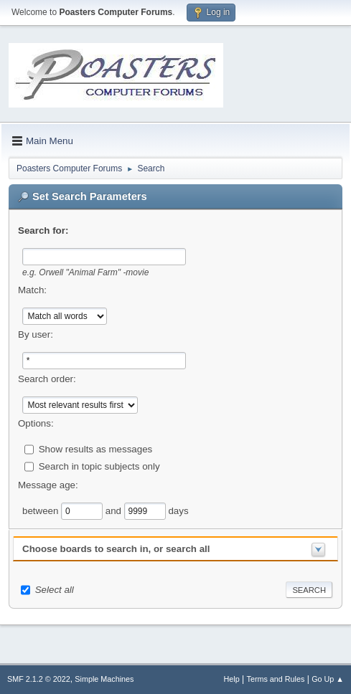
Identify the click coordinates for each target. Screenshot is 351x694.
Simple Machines (104, 679)
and (115, 510)
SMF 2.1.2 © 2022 (38, 679)
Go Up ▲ (328, 679)
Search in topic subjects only (99, 465)
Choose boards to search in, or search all (116, 548)
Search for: (43, 230)
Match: (32, 290)
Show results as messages (96, 448)
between (41, 510)
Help (232, 679)
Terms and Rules (276, 679)
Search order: (47, 379)
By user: (35, 334)
